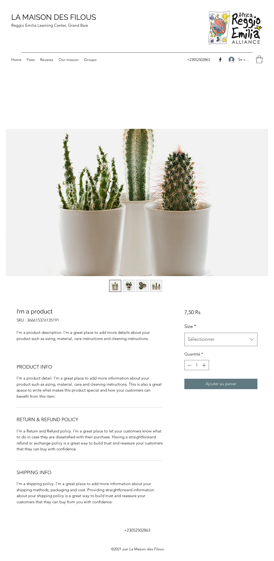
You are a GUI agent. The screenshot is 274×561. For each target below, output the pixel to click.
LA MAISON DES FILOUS (53, 17)
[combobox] (220, 339)
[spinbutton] (196, 365)
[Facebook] (220, 59)
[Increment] (204, 365)
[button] (259, 59)
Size (190, 326)
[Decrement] (188, 365)
